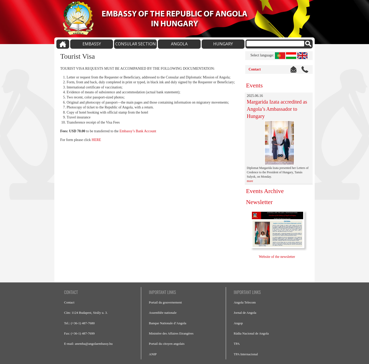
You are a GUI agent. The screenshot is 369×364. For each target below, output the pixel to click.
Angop (238, 323)
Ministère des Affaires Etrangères (171, 333)
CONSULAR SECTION (135, 44)
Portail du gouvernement (165, 302)
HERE (96, 140)
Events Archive (265, 191)
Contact (255, 69)
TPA (237, 344)
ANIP (153, 354)
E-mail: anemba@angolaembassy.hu (88, 344)
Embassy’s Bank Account (137, 131)
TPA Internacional (246, 354)
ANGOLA (179, 44)
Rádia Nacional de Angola (251, 333)
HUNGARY (223, 44)
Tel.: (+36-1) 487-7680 (79, 323)
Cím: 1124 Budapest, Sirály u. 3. (86, 313)
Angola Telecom (245, 302)
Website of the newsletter (277, 257)
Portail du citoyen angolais (166, 344)
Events (254, 85)
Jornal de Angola (245, 313)
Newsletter (259, 202)
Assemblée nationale (163, 313)
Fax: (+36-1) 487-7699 (79, 333)
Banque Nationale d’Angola (167, 323)
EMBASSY (92, 44)
